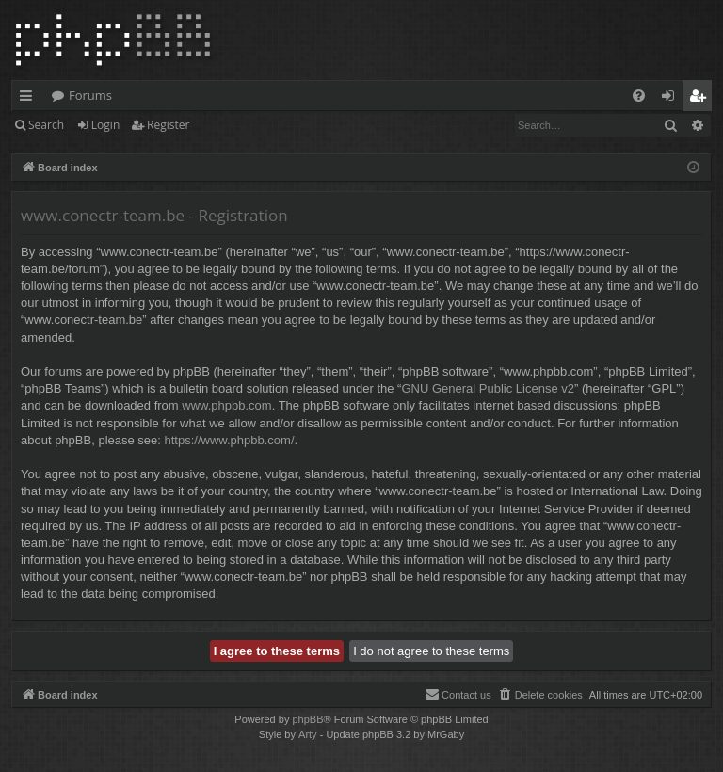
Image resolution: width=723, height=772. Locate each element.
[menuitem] (638, 95)
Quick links (29, 99)
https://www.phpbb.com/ (230, 440)
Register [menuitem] (701, 99)
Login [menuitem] (672, 99)
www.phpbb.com (226, 405)
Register (168, 125)
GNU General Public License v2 (487, 388)
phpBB (307, 719)
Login (105, 125)
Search (46, 125)
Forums (90, 95)
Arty (307, 734)
